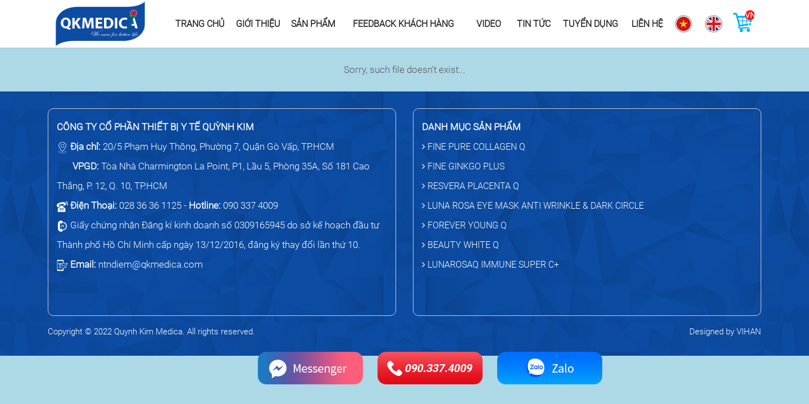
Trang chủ (200, 24)
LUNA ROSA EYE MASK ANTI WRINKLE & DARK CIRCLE (533, 205)
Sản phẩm (313, 24)
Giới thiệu (258, 24)
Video (488, 24)
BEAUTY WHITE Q (460, 245)
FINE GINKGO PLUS (463, 166)
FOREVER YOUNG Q (464, 225)
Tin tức (534, 24)
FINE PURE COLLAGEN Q (473, 146)
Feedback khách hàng (403, 24)
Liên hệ (647, 24)
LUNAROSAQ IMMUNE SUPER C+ (490, 264)
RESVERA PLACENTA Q (470, 186)
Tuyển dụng (590, 24)
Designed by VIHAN (725, 332)
